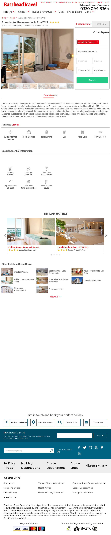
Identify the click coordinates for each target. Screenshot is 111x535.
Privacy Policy (10, 492)
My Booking (90, 2)
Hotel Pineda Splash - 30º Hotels (73, 247)
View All (54, 297)
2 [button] (54, 255)
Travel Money (45, 2)
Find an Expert (74, 12)
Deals (61, 12)
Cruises (23, 11)
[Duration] (100, 61)
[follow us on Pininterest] (101, 448)
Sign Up (100, 435)
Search (92, 80)
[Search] (51, 450)
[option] (31, 235)
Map (65, 95)
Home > (5, 18)
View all (15, 125)
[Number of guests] (84, 70)
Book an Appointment (62, 2)
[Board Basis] (100, 70)
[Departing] (84, 61)
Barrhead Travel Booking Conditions (89, 483)
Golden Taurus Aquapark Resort (23, 247)
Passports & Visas (12, 488)
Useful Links (12, 477)
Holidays (9, 11)
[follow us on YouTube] (96, 448)
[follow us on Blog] (79, 453)
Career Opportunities (83, 488)
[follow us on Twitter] (84, 448)
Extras (89, 11)
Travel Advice (10, 497)
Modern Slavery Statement (51, 492)
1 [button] (51, 255)
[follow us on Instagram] (90, 448)
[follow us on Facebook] (78, 448)
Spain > (14, 18)
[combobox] (92, 42)
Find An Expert (103, 2)
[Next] (105, 235)
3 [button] (57, 255)
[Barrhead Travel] (20, 4)
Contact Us (9, 483)
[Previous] (5, 235)
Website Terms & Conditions (51, 483)
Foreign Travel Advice (83, 492)
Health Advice (44, 488)
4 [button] (59, 255)
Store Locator (78, 2)
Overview (46, 95)
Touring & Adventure (44, 11)
